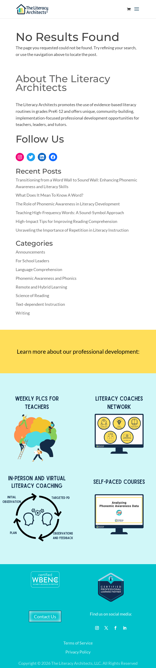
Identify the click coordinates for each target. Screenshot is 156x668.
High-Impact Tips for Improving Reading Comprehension (66, 221)
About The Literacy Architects (63, 83)
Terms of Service (78, 642)
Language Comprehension (39, 269)
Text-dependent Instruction (40, 304)
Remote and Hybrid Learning (41, 286)
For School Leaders (32, 260)
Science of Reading (32, 295)
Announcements (30, 251)
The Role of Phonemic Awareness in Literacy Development (68, 203)
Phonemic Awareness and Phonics (46, 278)
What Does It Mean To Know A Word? (49, 195)
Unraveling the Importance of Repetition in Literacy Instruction (72, 230)
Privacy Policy (78, 651)
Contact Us (45, 616)
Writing (23, 312)
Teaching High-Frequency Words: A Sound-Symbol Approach (70, 212)
